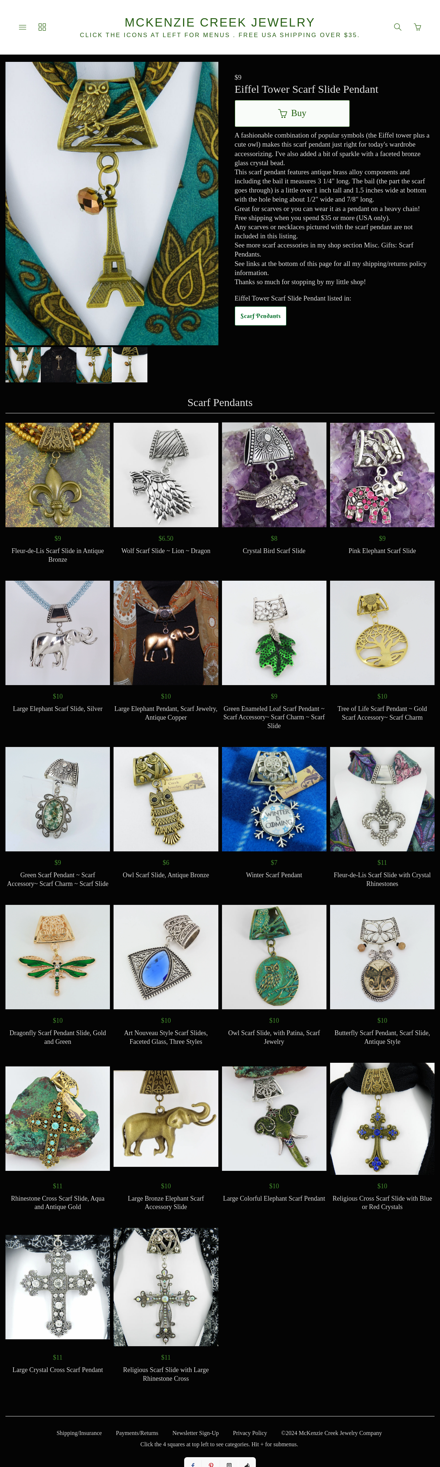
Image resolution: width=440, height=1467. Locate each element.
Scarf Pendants (261, 315)
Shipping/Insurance (79, 1433)
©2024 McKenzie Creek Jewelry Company (331, 1433)
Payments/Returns (137, 1433)
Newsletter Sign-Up (196, 1433)
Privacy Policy (250, 1433)
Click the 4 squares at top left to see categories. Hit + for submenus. (219, 1444)
